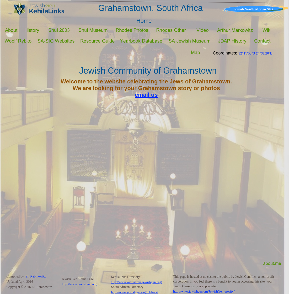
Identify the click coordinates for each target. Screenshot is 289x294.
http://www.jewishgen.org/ (79, 284)
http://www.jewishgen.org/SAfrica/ (134, 292)
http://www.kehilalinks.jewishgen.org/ (136, 282)
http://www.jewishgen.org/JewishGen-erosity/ (204, 291)
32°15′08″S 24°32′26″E (255, 53)
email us (146, 95)
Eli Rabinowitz (36, 276)
